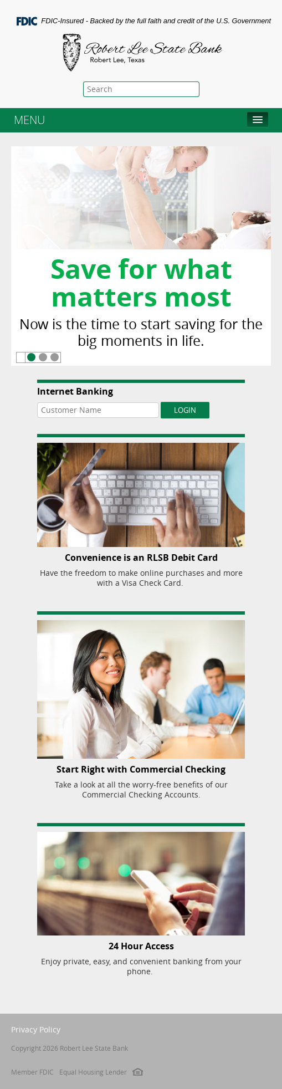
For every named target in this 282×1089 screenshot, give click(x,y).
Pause (21, 357)
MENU (29, 120)
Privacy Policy (35, 1029)
